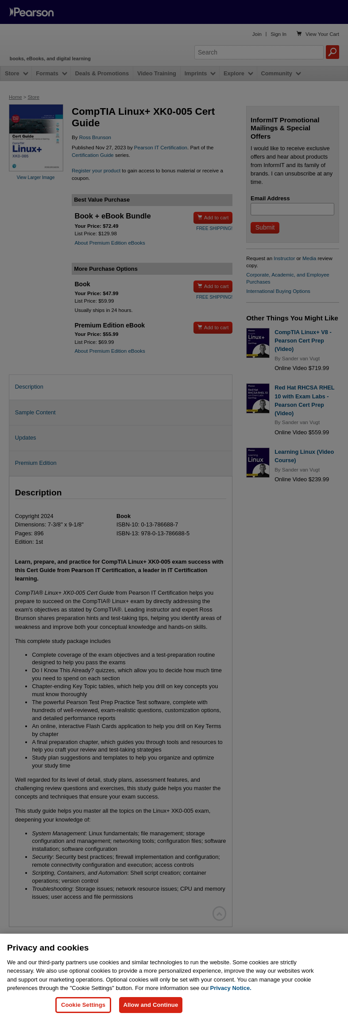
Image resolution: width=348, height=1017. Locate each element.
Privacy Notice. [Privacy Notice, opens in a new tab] (230, 994)
